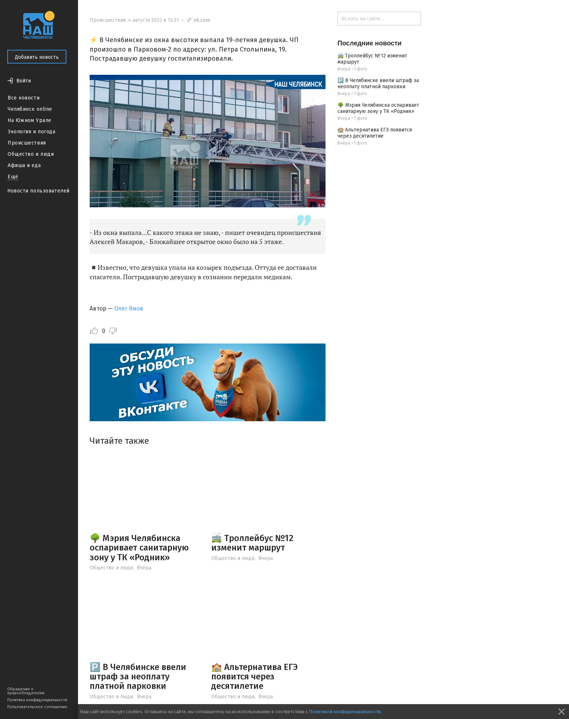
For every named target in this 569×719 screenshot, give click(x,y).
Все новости (24, 98)
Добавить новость (37, 57)
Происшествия (27, 143)
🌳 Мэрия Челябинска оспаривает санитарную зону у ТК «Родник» (139, 547)
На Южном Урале (30, 120)
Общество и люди (31, 154)
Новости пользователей (38, 191)
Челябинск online (30, 109)
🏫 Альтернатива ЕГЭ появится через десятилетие (254, 676)
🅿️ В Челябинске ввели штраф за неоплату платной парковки (138, 676)
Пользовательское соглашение (37, 707)
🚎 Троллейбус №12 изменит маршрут (252, 543)
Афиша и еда (24, 165)
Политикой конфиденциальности (345, 711)
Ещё (13, 177)
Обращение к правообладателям (25, 691)
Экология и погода (32, 132)
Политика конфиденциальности (37, 700)
